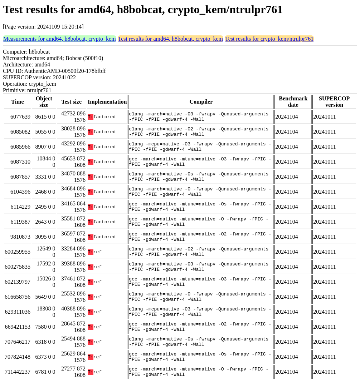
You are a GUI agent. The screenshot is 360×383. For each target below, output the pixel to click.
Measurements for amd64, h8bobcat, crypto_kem (59, 39)
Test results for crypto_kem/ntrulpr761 (269, 39)
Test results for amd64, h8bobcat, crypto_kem (170, 39)
